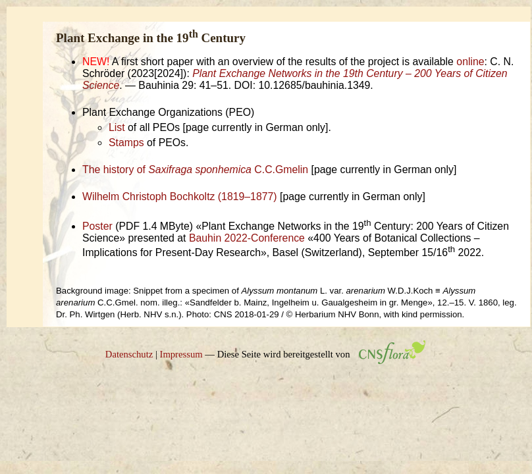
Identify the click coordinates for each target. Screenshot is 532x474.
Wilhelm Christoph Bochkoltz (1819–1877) (179, 196)
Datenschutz (129, 354)
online (470, 61)
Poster (97, 226)
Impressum (181, 354)
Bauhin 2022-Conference (247, 238)
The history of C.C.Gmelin (195, 169)
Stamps (126, 142)
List (117, 127)
